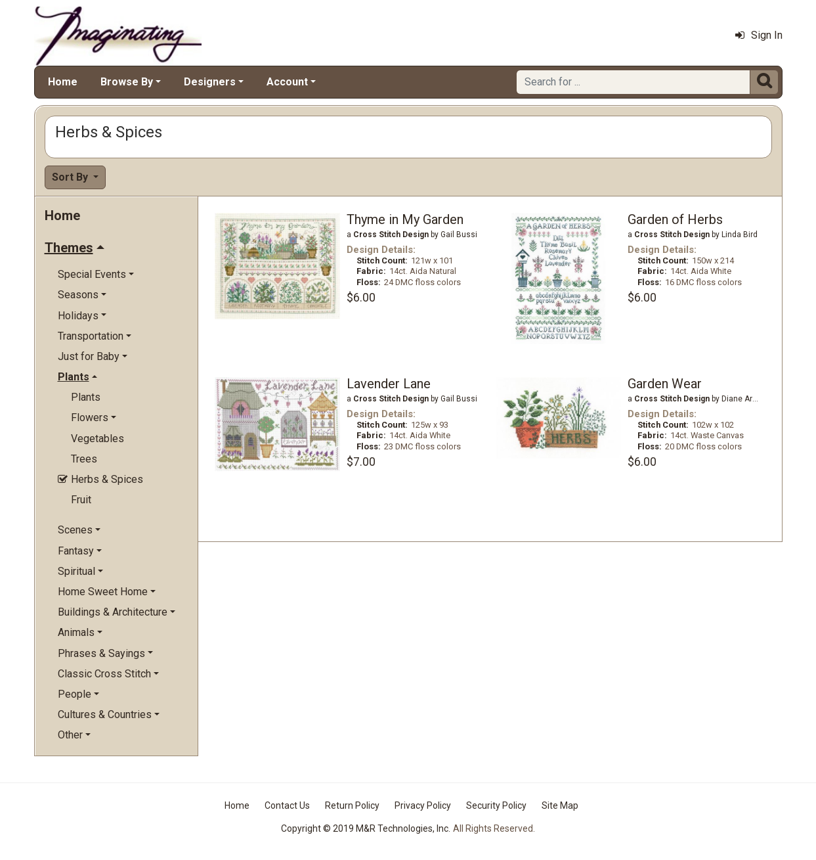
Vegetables (97, 438)
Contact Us (287, 805)
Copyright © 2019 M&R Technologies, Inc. (365, 828)
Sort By (71, 177)
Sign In (759, 35)
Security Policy (496, 805)
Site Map (560, 805)
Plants (85, 397)
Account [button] (287, 82)
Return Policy (352, 805)
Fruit (81, 499)
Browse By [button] (126, 82)
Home (62, 82)
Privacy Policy (423, 805)
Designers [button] (210, 82)
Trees (84, 459)
